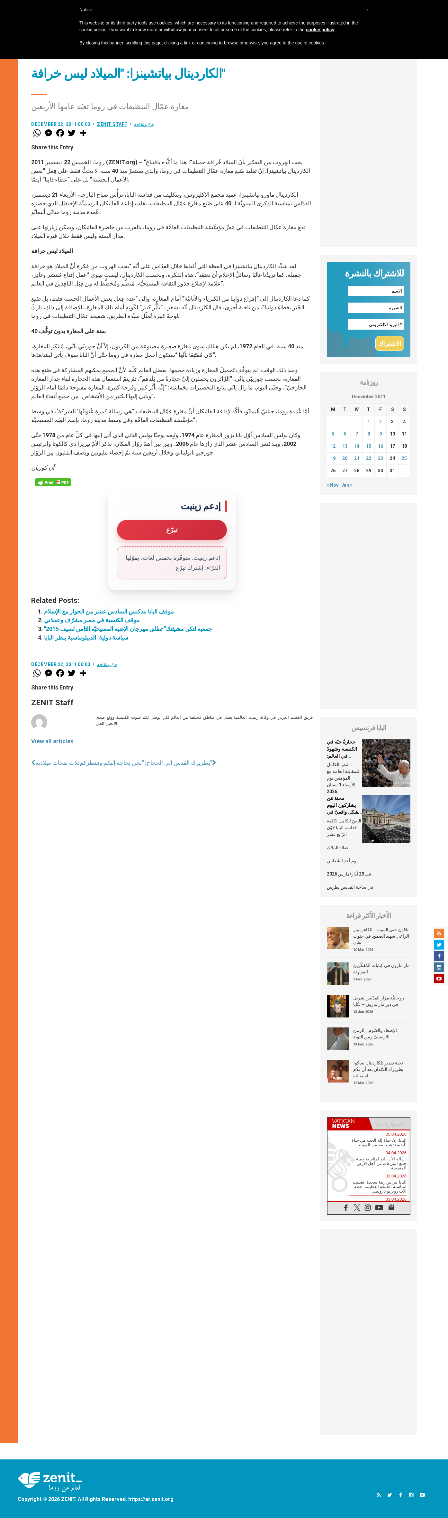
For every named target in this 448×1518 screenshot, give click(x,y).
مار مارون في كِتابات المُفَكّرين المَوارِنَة (381, 968)
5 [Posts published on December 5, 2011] (333, 433)
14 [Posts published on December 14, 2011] (356, 446)
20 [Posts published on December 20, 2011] (344, 458)
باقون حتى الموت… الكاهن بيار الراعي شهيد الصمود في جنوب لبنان (381, 936)
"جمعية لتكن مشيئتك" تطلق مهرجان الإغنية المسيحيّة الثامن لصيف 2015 (128, 628)
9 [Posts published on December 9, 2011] (380, 433)
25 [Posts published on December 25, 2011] (404, 458)
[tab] (348, 1123)
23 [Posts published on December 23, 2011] (380, 458)
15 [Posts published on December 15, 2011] (368, 446)
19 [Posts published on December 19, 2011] (333, 458)
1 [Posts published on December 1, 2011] (368, 421)
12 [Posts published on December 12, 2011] (333, 446)
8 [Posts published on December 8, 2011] (368, 433)
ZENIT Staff (112, 124)
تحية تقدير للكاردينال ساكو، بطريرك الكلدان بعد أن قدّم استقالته (378, 1069)
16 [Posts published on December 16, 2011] (380, 446)
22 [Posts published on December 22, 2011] (368, 458)
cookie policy (320, 29)
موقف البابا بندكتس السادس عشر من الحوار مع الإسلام (109, 611)
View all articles (52, 741)
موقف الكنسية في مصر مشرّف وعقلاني (92, 620)
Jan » (346, 485)
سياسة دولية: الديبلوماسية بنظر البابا (86, 637)
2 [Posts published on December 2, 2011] (380, 421)
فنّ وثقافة (144, 124)
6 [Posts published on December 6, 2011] (345, 433)
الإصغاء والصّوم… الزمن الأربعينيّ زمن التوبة (375, 1033)
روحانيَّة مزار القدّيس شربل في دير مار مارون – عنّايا (378, 1001)
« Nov (332, 485)
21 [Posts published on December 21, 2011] (356, 458)
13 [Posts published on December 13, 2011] (344, 446)
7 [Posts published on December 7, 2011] (356, 433)
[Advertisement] (368, 150)
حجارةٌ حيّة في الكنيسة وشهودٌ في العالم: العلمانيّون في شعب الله (342, 756)
